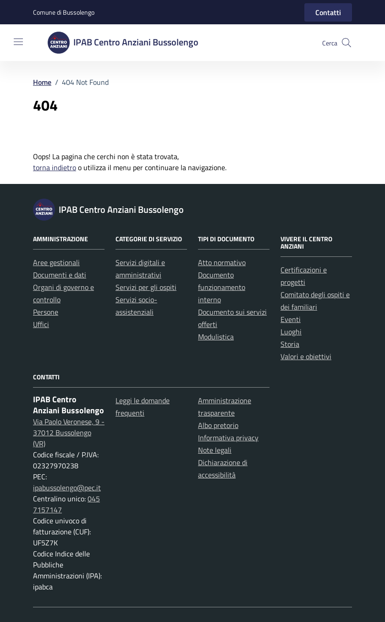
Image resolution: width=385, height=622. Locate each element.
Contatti (328, 12)
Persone (45, 311)
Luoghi (291, 331)
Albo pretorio (218, 425)
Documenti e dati (59, 274)
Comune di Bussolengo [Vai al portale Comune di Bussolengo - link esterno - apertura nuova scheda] (63, 12)
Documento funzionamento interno (221, 287)
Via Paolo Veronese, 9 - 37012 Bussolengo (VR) (68, 432)
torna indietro (54, 167)
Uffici (41, 324)
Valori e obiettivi (305, 356)
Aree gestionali (56, 262)
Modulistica (216, 336)
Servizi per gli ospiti (146, 287)
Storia (289, 344)
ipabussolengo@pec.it (67, 487)
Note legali (214, 449)
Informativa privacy (228, 437)
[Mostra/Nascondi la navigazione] (18, 41)
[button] (346, 42)
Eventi (290, 319)
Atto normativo (222, 262)
